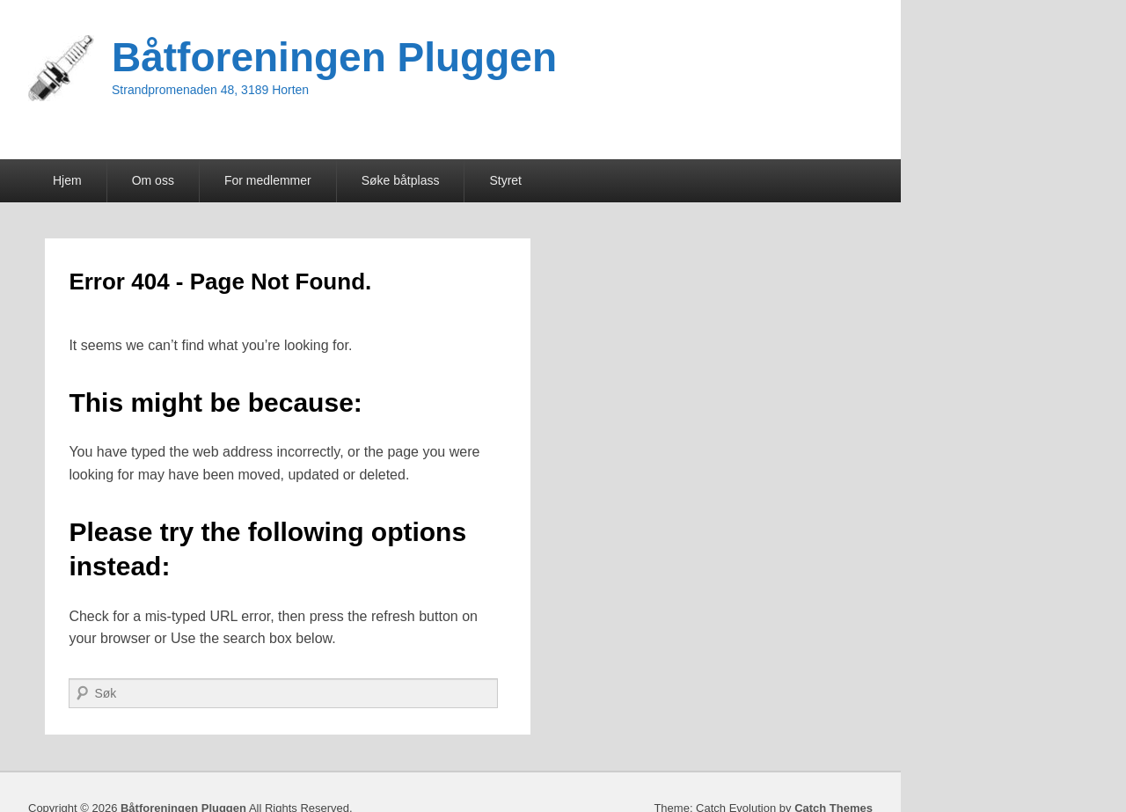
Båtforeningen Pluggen (334, 57)
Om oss (153, 180)
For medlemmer (267, 180)
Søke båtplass (401, 180)
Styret (505, 180)
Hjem (67, 180)
